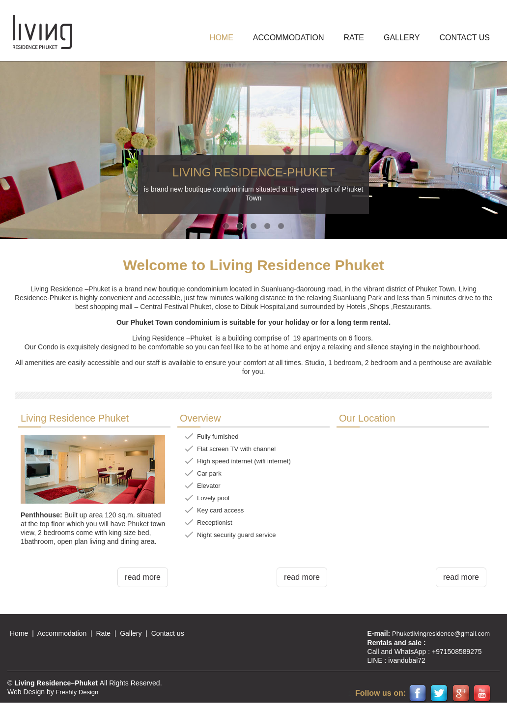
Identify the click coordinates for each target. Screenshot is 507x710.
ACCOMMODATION (288, 37)
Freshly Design (77, 692)
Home (19, 633)
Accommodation (61, 633)
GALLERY (402, 37)
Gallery (130, 633)
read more (143, 577)
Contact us (464, 37)
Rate (353, 37)
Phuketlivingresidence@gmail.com (441, 633)
